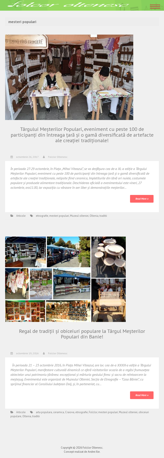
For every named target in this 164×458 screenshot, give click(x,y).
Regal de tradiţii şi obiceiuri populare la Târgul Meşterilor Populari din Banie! (82, 334)
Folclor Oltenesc (57, 156)
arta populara (44, 412)
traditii (103, 216)
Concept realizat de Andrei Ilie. (82, 452)
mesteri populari (59, 216)
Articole (21, 216)
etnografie (42, 216)
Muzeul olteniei (79, 216)
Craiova (69, 412)
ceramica (58, 412)
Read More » (141, 198)
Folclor (93, 412)
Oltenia (94, 216)
